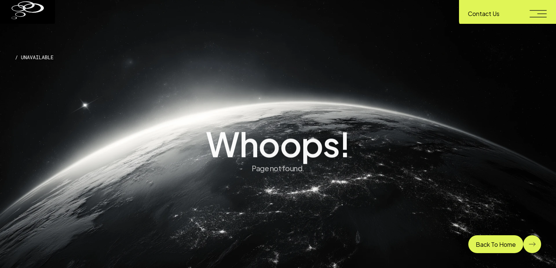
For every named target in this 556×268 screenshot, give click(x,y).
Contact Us (484, 13)
